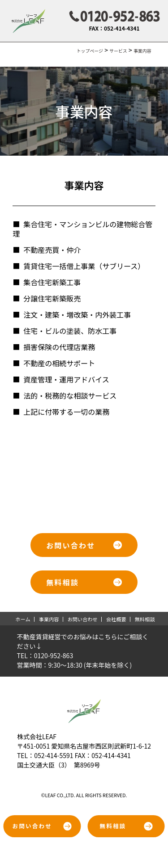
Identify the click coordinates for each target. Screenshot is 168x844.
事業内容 (49, 619)
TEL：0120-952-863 (45, 655)
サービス (118, 50)
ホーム (22, 619)
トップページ (90, 50)
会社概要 (116, 619)
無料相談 (145, 619)
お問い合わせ (83, 619)
